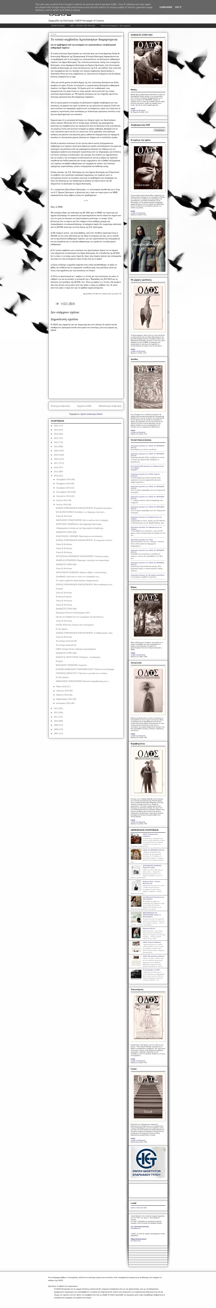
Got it (178, 7)
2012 (56, 712)
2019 (56, 455)
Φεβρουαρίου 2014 (64, 699)
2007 (56, 733)
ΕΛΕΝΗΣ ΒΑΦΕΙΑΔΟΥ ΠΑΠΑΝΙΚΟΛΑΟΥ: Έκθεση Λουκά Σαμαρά (85, 669)
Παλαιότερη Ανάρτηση (110, 406)
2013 (56, 708)
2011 (56, 717)
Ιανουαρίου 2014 (63, 703)
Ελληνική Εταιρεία (64, 597)
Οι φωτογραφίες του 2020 (151, 970)
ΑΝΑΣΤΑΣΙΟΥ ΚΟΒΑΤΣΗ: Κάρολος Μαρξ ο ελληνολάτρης (81, 572)
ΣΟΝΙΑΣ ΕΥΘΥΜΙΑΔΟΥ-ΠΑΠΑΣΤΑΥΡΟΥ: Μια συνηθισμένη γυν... (85, 584)
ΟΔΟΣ (133, 108)
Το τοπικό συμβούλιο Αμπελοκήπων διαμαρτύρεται (77, 580)
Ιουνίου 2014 (62, 504)
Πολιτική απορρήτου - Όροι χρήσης (116, 26)
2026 (56, 426)
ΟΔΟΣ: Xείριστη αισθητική (152, 942)
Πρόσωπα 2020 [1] (149, 928)
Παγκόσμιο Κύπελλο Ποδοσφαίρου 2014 (73, 613)
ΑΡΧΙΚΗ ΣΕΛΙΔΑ (58, 26)
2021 (56, 446)
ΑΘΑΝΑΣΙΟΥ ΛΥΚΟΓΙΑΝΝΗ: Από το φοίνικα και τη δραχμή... (82, 520)
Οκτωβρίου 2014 (63, 488)
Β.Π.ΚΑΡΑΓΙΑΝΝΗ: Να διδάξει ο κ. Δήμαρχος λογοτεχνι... (81, 512)
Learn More (166, 7)
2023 (56, 438)
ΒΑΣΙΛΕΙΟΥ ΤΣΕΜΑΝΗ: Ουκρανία (71, 665)
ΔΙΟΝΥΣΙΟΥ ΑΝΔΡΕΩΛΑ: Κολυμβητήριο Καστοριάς (78, 524)
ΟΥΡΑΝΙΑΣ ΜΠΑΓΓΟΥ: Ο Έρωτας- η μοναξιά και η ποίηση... (82, 673)
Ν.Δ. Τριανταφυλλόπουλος (140, 1226)
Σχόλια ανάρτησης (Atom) (91, 414)
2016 (56, 467)
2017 (56, 463)
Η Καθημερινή (135, 1228)
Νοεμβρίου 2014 (63, 483)
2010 (56, 721)
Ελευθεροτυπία (136, 1241)
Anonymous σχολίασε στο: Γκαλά (142, 539)
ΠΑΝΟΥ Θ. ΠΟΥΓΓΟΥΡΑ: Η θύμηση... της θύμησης (78, 657)
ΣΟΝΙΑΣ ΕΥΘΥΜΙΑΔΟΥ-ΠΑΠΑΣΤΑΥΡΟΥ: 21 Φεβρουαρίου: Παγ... (85, 633)
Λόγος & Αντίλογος (64, 516)
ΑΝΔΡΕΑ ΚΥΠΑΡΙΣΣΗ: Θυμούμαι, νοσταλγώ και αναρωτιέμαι (82, 560)
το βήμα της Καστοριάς (138, 110)
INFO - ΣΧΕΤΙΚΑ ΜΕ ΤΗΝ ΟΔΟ (82, 26)
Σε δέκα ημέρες (62, 677)
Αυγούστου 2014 (63, 496)
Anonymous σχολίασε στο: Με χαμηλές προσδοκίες (148, 575)
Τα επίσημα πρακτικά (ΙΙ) (66, 641)
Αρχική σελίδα (84, 406)
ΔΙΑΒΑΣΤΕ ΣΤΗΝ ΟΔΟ (66, 532)
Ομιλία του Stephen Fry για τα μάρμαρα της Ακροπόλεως (79, 617)
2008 (56, 729)
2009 (56, 725)
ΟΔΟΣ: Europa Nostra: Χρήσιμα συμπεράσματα (76, 649)
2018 (56, 459)
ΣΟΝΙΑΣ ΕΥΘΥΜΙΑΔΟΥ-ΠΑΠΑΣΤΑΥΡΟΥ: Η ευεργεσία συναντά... (84, 540)
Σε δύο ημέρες (62, 629)
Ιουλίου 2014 (62, 500)
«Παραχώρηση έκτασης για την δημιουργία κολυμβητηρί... (80, 528)
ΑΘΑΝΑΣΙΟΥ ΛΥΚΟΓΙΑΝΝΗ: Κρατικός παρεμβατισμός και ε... (83, 681)
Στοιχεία (59, 589)
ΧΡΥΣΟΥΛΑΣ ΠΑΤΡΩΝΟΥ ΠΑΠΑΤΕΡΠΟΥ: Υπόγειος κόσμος (82, 556)
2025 (56, 430)
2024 (56, 434)
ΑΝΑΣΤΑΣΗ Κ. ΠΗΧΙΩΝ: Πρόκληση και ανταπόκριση (79, 536)
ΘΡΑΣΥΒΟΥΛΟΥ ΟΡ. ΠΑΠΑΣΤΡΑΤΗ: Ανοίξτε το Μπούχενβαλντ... (152, 915)
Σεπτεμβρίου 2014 (64, 492)
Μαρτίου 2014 (62, 695)
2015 (56, 471)
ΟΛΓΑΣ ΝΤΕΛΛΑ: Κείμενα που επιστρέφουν (75, 625)
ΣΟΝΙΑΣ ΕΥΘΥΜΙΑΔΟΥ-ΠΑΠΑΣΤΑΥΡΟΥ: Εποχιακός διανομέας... (84, 508)
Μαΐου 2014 (61, 686)
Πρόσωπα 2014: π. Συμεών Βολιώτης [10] (151, 882)
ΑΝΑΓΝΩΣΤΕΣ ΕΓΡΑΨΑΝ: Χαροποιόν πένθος (152, 866)
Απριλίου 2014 (62, 691)
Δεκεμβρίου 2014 (63, 479)
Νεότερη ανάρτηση (60, 406)
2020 (56, 451)
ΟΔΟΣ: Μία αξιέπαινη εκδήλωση (153, 956)
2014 (56, 476)
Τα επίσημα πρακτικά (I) (66, 645)
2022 (56, 442)
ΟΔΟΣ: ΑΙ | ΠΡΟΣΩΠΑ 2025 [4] (153, 850)
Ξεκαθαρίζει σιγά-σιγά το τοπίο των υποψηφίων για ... (78, 576)
